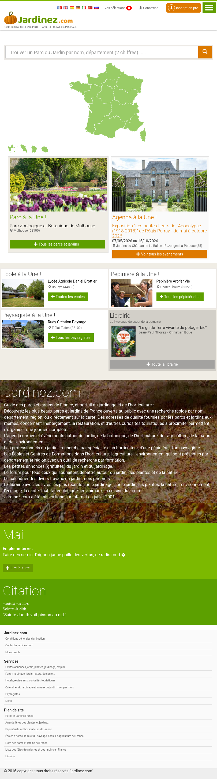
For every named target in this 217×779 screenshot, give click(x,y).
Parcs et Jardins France (19, 715)
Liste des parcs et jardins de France (26, 742)
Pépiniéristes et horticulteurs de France (28, 729)
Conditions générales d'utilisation (25, 638)
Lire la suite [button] (18, 568)
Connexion (148, 8)
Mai (13, 535)
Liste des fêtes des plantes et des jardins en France (35, 749)
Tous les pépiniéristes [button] (180, 297)
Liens (8, 700)
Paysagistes (12, 694)
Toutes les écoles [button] (68, 297)
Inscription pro (183, 7)
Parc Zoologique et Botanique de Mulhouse (52, 225)
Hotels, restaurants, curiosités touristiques (30, 680)
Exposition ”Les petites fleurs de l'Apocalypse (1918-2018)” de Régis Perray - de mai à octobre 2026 (159, 230)
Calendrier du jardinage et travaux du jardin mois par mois (39, 687)
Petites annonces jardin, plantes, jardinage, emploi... (36, 667)
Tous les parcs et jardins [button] (56, 244)
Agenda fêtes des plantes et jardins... (27, 722)
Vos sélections (118, 8)
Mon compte (12, 652)
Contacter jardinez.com (19, 645)
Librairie (10, 756)
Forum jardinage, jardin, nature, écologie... (30, 673)
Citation (24, 591)
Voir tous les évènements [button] (159, 254)
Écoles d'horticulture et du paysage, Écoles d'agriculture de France (44, 736)
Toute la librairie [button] (162, 364)
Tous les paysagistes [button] (71, 337)
